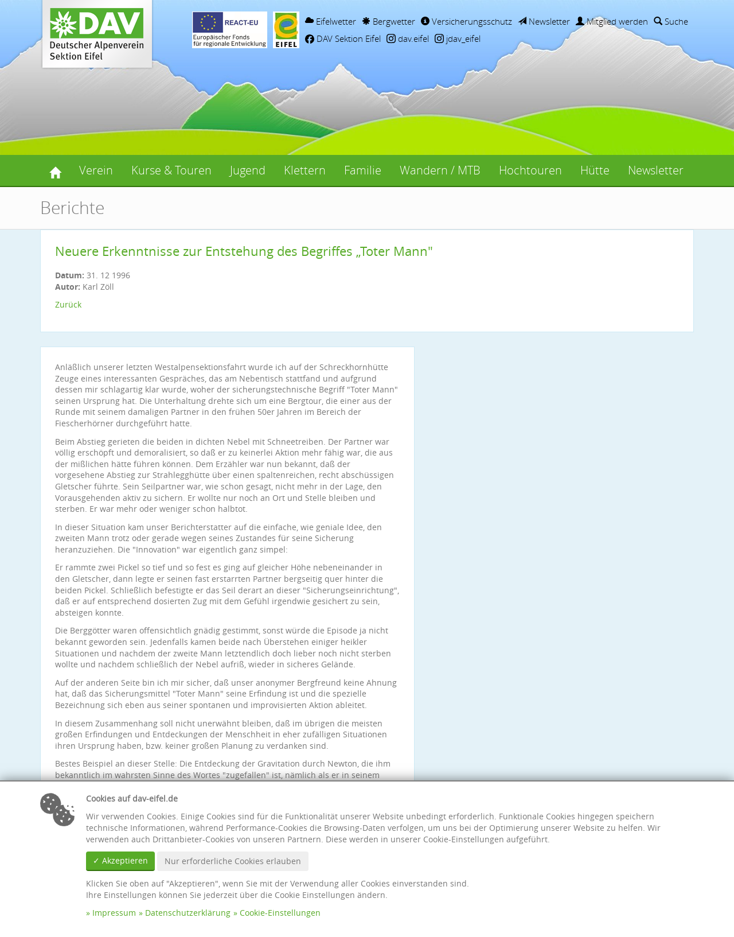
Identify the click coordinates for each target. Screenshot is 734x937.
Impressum (114, 912)
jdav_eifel (458, 38)
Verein (96, 170)
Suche (671, 21)
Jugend (248, 170)
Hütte (595, 170)
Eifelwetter (330, 21)
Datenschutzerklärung (188, 912)
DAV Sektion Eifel (343, 38)
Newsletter (544, 21)
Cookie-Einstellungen (280, 912)
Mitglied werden (612, 21)
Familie (362, 170)
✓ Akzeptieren (120, 860)
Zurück (68, 304)
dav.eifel (407, 38)
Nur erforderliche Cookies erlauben (233, 861)
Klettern (305, 170)
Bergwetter (388, 21)
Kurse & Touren (171, 170)
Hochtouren (530, 170)
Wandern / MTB (440, 170)
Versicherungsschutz (466, 21)
